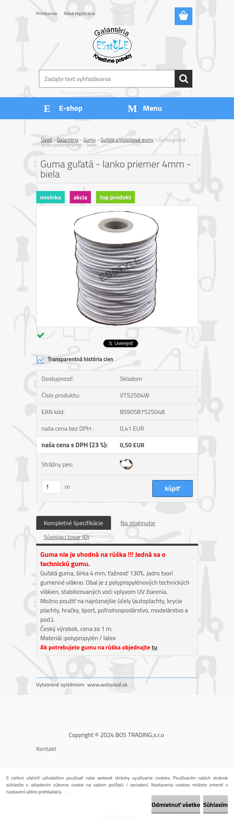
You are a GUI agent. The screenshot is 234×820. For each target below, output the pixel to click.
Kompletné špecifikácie (73, 523)
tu (154, 647)
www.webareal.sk (107, 684)
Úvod (46, 140)
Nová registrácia (79, 13)
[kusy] (51, 487)
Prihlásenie (46, 13)
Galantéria (68, 140)
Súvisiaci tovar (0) (66, 536)
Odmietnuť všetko (176, 804)
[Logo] (112, 44)
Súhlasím (215, 804)
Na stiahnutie (138, 523)
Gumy (89, 140)
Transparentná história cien (74, 359)
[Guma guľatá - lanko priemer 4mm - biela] (117, 208)
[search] (183, 79)
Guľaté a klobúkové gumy (127, 140)
